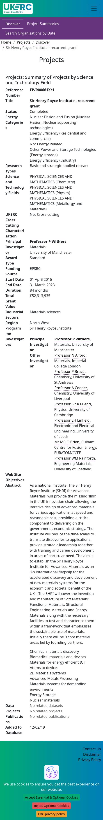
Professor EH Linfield (72, 420)
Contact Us (92, 748)
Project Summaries (43, 23)
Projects (23, 42)
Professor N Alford (70, 355)
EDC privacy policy (51, 814)
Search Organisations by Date (30, 33)
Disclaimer (92, 754)
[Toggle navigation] (94, 8)
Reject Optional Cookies (51, 806)
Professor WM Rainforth (75, 458)
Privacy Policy (89, 759)
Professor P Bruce (70, 371)
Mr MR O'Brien (67, 441)
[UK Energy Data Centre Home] (18, 8)
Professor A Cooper (71, 387)
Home (6, 42)
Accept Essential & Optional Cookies (51, 797)
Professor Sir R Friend (73, 404)
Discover (12, 23)
